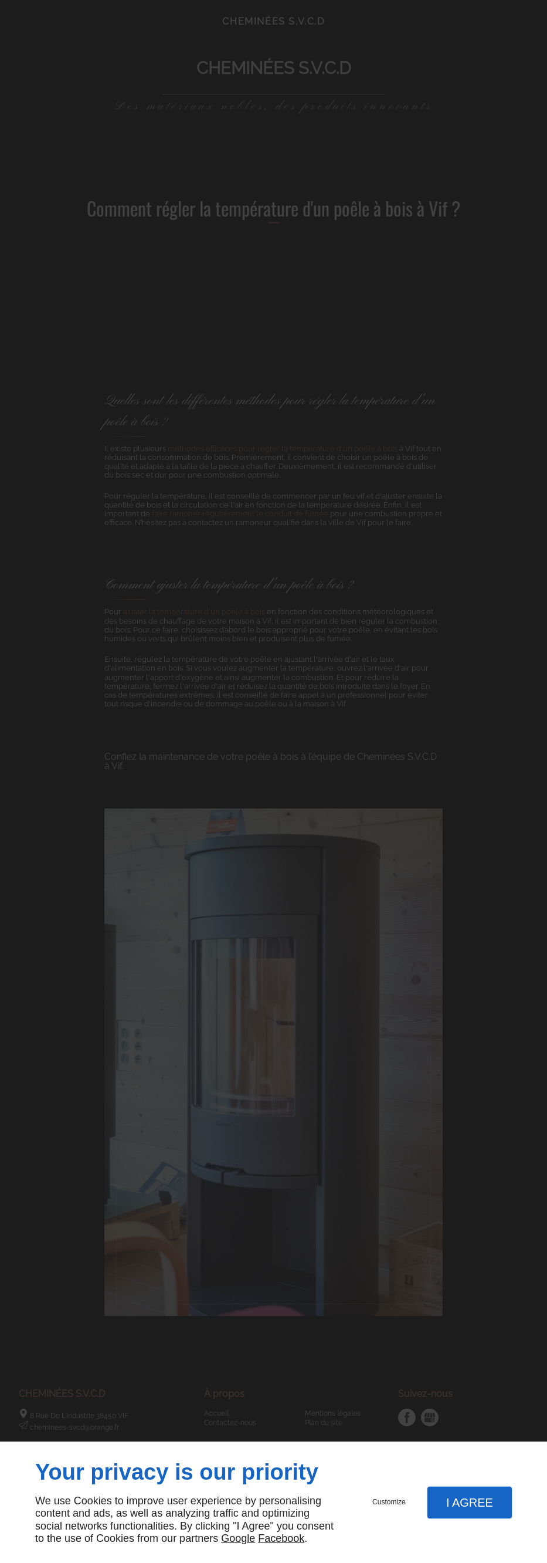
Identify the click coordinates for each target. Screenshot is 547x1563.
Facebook (281, 1538)
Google (238, 1538)
